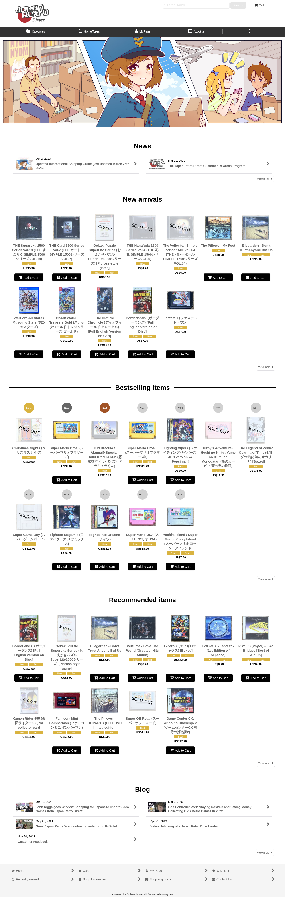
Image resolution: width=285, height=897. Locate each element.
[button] (249, 32)
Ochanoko (133, 894)
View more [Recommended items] (266, 763)
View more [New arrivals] (266, 367)
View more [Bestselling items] (266, 579)
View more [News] (265, 178)
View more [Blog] (265, 852)
